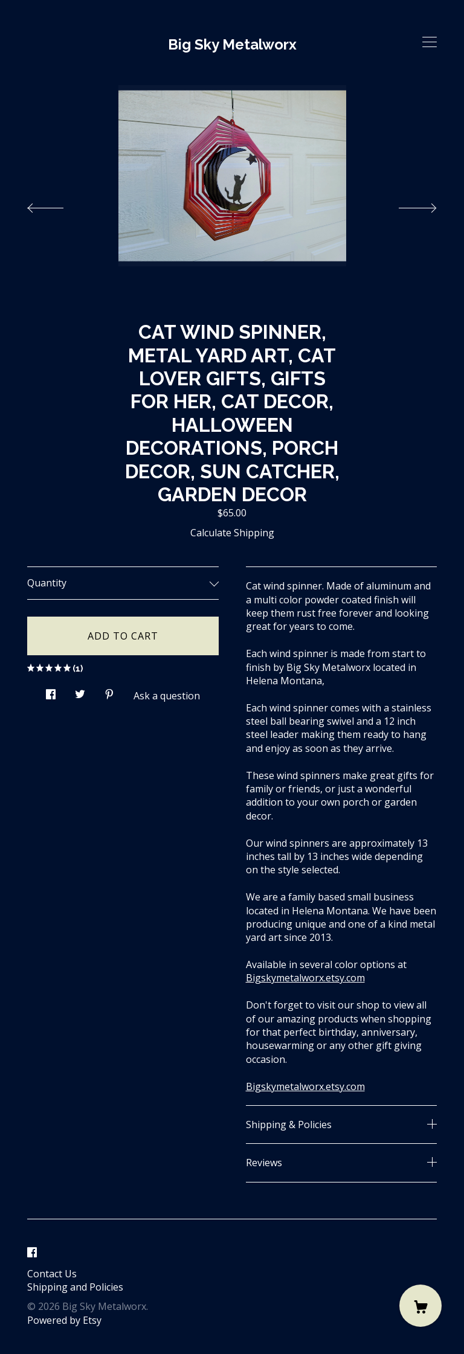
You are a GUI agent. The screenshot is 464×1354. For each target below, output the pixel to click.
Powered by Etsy (64, 1320)
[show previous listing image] (57, 205)
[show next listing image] (406, 205)
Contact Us (52, 1273)
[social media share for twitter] (80, 690)
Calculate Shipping (232, 532)
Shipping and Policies (75, 1287)
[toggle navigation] (429, 42)
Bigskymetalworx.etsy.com (305, 977)
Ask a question (167, 695)
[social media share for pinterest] (109, 690)
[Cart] (420, 1306)
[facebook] (32, 1253)
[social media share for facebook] (51, 690)
